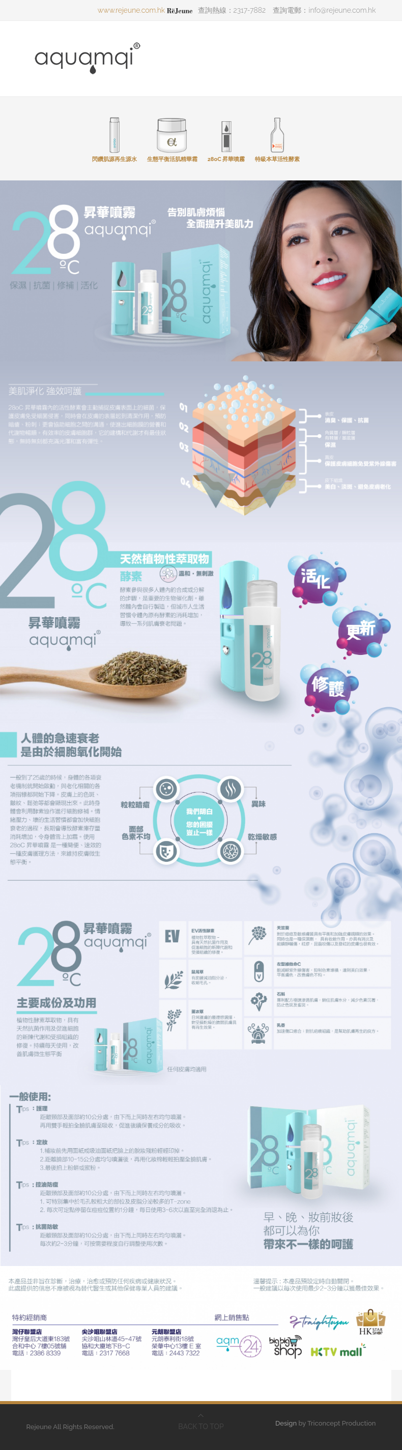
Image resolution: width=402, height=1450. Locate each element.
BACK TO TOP (200, 1426)
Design (286, 1423)
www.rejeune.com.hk (145, 10)
